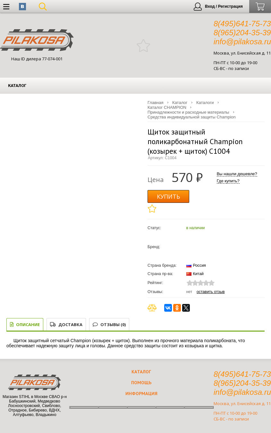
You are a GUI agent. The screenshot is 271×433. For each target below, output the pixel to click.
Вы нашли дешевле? (237, 173)
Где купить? (228, 180)
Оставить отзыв (211, 292)
